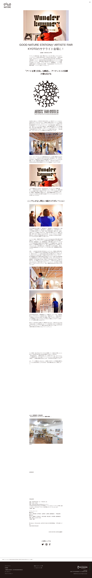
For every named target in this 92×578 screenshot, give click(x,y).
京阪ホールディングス (38, 565)
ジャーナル (7, 559)
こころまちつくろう (37, 567)
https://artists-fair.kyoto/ (33, 525)
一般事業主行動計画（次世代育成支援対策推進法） (14, 569)
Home (3, 559)
